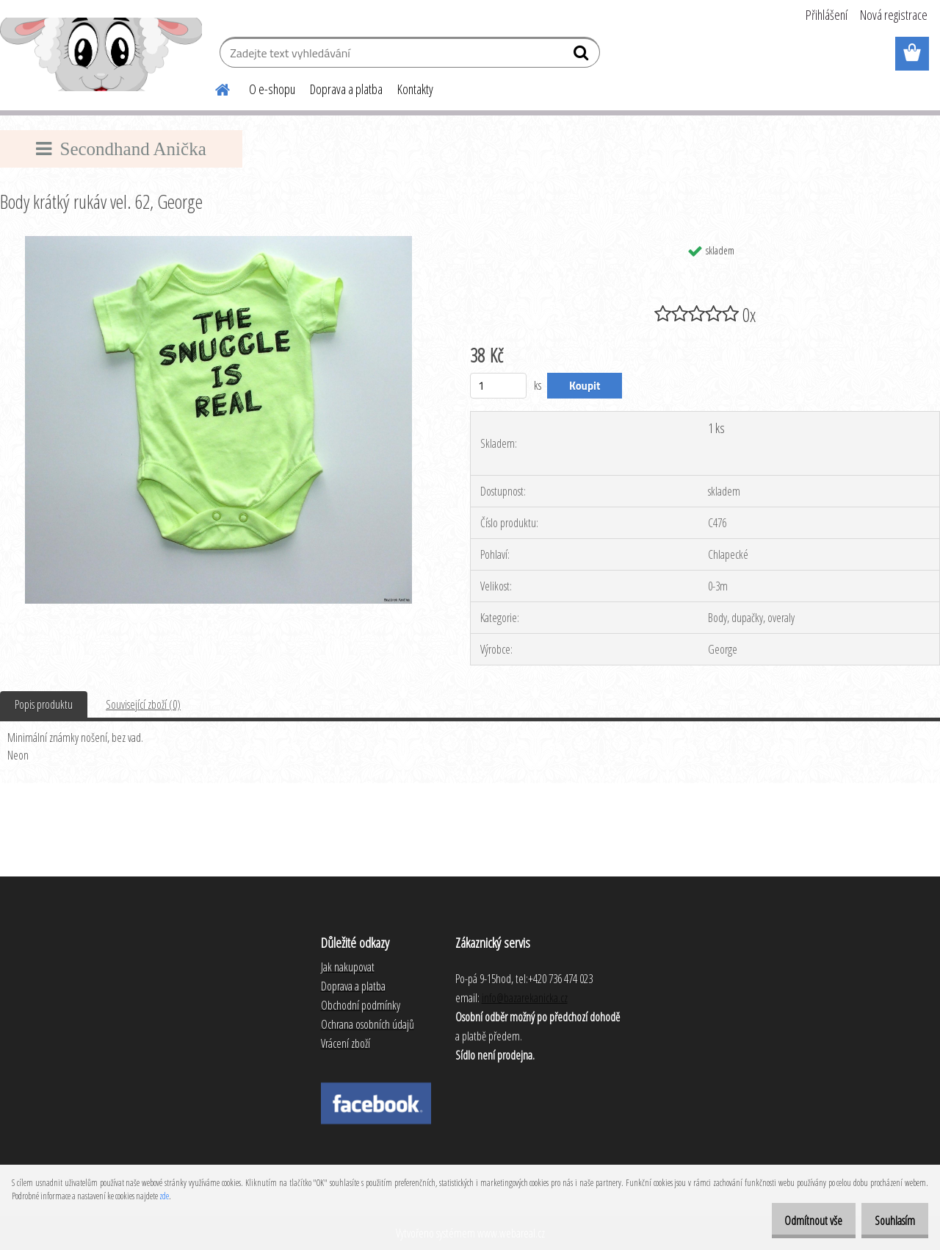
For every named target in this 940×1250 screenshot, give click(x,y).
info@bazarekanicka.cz (525, 998)
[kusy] (498, 386)
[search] (582, 56)
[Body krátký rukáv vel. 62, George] (218, 242)
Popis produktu (44, 704)
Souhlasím (890, 1220)
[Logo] (101, 54)
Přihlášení (826, 15)
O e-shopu (272, 89)
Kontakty (415, 89)
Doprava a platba (346, 89)
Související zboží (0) (143, 704)
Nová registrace (894, 15)
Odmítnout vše (798, 1220)
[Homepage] (213, 87)
